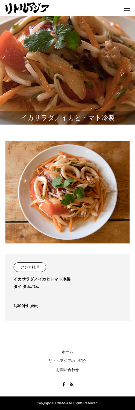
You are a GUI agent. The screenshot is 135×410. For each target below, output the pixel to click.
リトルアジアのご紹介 (67, 361)
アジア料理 (29, 267)
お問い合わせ (67, 369)
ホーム (67, 352)
